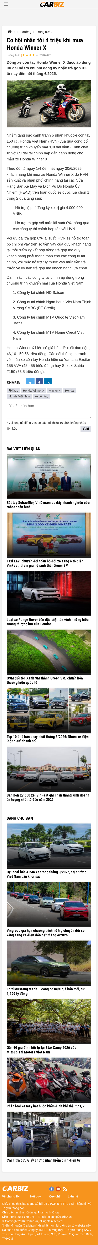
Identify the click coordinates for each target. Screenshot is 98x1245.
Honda (69, 390)
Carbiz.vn (32, 1221)
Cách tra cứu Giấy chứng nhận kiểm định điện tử (43, 1160)
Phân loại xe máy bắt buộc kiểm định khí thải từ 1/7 (45, 1106)
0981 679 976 (26, 1216)
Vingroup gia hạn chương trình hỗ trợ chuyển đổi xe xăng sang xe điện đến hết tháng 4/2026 (45, 932)
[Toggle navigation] (6, 4)
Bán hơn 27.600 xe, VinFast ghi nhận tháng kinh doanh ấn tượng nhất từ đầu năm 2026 (48, 797)
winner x (54, 390)
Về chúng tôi (11, 1196)
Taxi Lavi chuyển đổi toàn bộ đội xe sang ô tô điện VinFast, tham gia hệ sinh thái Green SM (45, 563)
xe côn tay (41, 396)
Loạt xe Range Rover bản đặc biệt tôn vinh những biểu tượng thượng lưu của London (48, 621)
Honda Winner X (33, 390)
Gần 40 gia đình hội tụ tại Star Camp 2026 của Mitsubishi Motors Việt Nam (41, 1049)
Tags (13, 390)
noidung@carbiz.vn (59, 1216)
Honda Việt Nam (19, 396)
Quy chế (54, 1196)
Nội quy (35, 1196)
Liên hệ (73, 1196)
